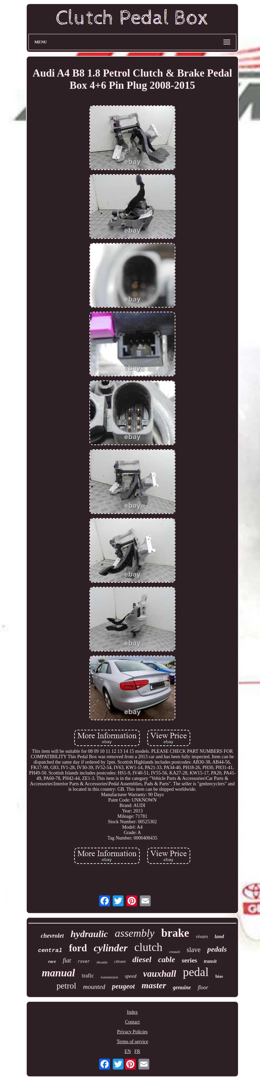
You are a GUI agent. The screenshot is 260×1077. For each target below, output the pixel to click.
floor (203, 987)
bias (219, 976)
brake (175, 933)
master (154, 985)
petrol (66, 985)
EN (128, 1051)
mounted (94, 986)
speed (130, 976)
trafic (88, 975)
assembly (134, 933)
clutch (148, 947)
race (52, 961)
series (189, 960)
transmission (109, 977)
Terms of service (132, 1041)
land (219, 936)
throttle (102, 962)
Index (132, 1012)
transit (210, 961)
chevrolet (52, 935)
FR (137, 1051)
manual (58, 973)
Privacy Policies (132, 1031)
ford (78, 948)
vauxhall (159, 974)
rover (84, 961)
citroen (120, 961)
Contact (132, 1021)
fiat (67, 960)
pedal (196, 972)
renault (174, 952)
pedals (216, 949)
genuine (182, 987)
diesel (141, 959)
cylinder (111, 947)
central (50, 950)
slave (193, 949)
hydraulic (89, 934)
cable (166, 959)
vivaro (202, 936)
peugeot (123, 986)
